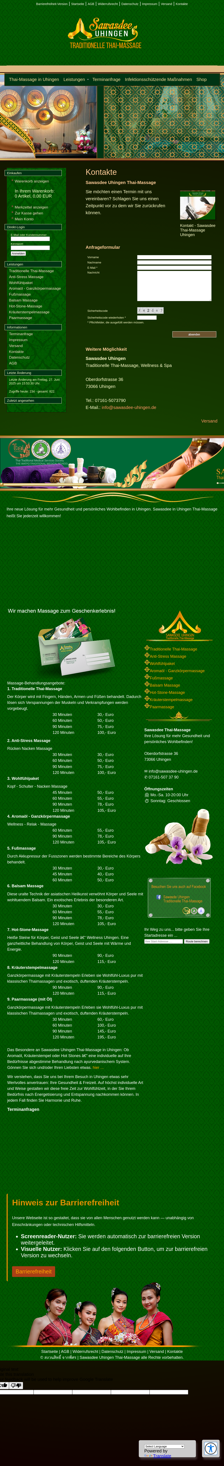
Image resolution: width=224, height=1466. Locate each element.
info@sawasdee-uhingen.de (129, 407)
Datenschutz (130, 4)
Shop (201, 79)
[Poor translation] (16, 1385)
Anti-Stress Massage (26, 277)
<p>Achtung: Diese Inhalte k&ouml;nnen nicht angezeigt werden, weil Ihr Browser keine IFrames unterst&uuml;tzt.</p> (62, 1154)
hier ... (98, 1067)
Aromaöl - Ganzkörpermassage (35, 288)
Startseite (77, 4)
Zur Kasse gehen (29, 213)
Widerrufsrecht (108, 4)
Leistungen (74, 79)
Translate (157, 1456)
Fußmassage (20, 294)
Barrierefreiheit (34, 1271)
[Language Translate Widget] (164, 1446)
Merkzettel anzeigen (31, 207)
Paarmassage (20, 318)
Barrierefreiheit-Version (52, 4)
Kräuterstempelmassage (29, 312)
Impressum (149, 4)
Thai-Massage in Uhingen (34, 79)
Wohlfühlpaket (21, 283)
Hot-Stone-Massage (25, 306)
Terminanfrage (106, 79)
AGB (91, 4)
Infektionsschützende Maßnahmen (158, 79)
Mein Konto (24, 219)
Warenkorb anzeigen (32, 181)
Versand (166, 4)
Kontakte (182, 4)
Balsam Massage (23, 300)
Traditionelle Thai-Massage (31, 271)
